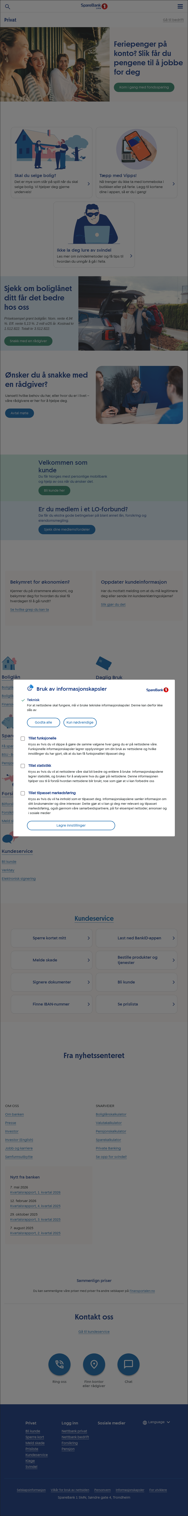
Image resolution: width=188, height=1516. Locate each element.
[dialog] (94, 758)
